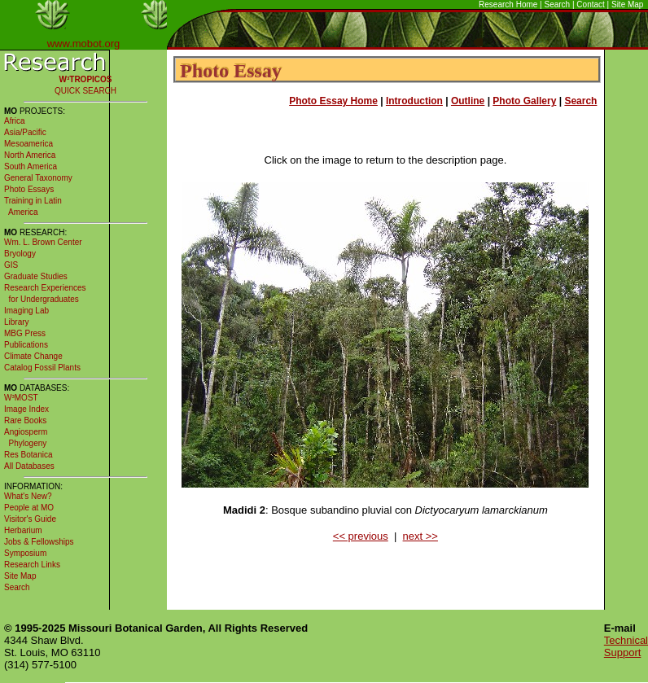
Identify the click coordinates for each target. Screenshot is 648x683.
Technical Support (626, 646)
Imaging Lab (26, 310)
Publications (26, 344)
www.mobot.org (83, 43)
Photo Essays (29, 189)
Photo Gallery (524, 101)
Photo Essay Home (333, 101)
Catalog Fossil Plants (42, 367)
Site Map (627, 4)
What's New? (28, 496)
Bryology (20, 253)
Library (16, 321)
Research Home (508, 4)
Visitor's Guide (30, 518)
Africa (14, 120)
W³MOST (21, 397)
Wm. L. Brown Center (43, 242)
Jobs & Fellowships (39, 541)
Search (558, 4)
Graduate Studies (36, 276)
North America (29, 155)
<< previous (360, 536)
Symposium (25, 553)
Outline (467, 101)
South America (30, 166)
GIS (11, 265)
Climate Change (33, 356)
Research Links (32, 564)
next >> (420, 536)
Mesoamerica (28, 143)
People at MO (29, 507)
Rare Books (25, 420)
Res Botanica (28, 454)
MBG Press (25, 333)
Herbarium (23, 530)
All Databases (29, 466)
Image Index (26, 409)
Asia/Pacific (25, 132)
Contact (590, 4)
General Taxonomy (38, 177)
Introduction (414, 101)
